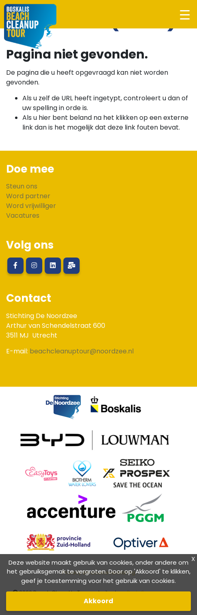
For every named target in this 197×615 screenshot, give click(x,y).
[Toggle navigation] (184, 14)
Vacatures (22, 215)
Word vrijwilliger (31, 205)
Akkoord (98, 601)
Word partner (28, 196)
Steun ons (21, 186)
